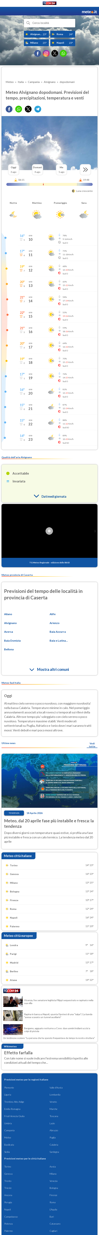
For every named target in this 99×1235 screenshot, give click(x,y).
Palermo (8, 1230)
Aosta (53, 1166)
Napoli (7, 1209)
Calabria (54, 1144)
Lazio (52, 1123)
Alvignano (10, 623)
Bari (52, 1216)
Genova (8, 1173)
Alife (53, 614)
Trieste (8, 1187)
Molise (7, 1137)
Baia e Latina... (59, 640)
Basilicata (9, 1144)
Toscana (54, 1116)
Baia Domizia (12, 640)
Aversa (8, 631)
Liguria (7, 1094)
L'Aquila (53, 1209)
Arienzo (55, 623)
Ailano (8, 614)
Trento (7, 1180)
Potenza (8, 1223)
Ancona (8, 1195)
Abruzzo (54, 1130)
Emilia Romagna (12, 1108)
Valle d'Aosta (56, 1087)
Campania (9, 1130)
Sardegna (54, 1151)
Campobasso (11, 1216)
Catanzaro (55, 1223)
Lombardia (55, 1094)
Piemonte (9, 1087)
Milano (53, 1173)
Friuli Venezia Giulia (14, 1116)
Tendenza (14, 813)
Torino (7, 1166)
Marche (53, 1108)
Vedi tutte (92, 745)
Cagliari (53, 1230)
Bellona (9, 649)
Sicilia (7, 1151)
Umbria (8, 1123)
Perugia (8, 1202)
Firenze (53, 1195)
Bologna (54, 1187)
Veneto (53, 1101)
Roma (53, 1202)
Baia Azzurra (58, 631)
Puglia (53, 1137)
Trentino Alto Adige (14, 1101)
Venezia (53, 1180)
